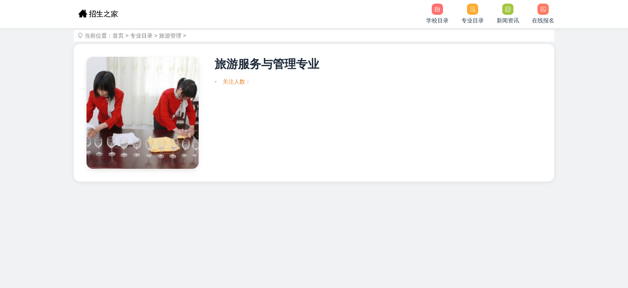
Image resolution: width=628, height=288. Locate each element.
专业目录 (141, 35)
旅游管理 (170, 35)
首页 (118, 35)
